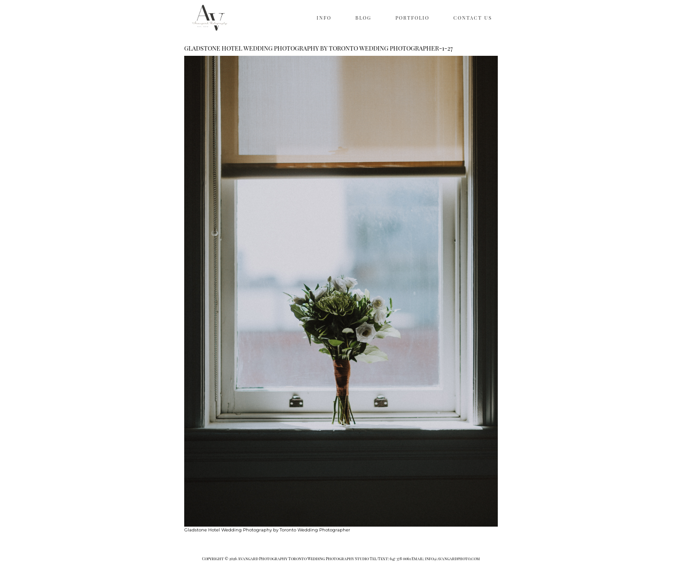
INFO (324, 17)
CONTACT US (472, 17)
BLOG (363, 17)
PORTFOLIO (412, 17)
